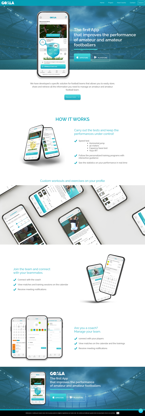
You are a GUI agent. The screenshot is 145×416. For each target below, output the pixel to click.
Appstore (82, 58)
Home (102, 3)
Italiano (141, 3)
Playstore (100, 58)
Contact (132, 3)
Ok (118, 413)
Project (110, 3)
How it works (121, 3)
